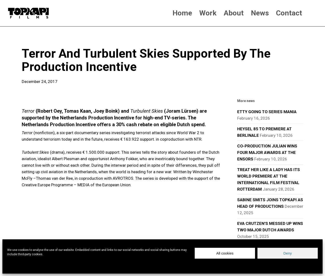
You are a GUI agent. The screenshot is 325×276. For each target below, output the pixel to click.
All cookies (225, 253)
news (29, 39)
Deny (287, 253)
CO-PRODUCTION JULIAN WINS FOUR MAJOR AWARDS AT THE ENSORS (267, 152)
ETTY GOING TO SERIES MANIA (267, 111)
